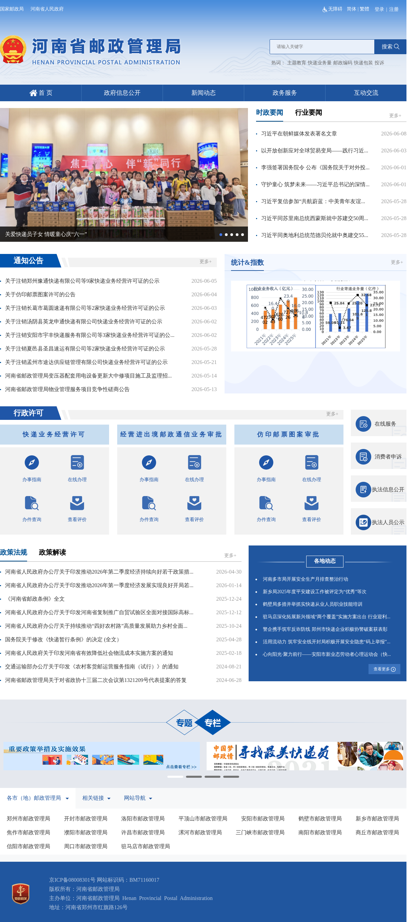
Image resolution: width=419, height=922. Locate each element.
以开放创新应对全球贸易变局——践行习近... (314, 150)
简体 (351, 9)
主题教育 (296, 62)
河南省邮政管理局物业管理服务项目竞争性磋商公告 (67, 389)
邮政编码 (342, 62)
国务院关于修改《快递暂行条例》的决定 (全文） (63, 639)
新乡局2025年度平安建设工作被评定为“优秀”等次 (314, 591)
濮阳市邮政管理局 (85, 832)
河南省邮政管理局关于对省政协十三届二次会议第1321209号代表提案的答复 (96, 680)
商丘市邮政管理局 (377, 832)
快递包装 (363, 62)
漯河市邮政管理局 (200, 832)
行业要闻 (308, 112)
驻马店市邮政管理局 (145, 846)
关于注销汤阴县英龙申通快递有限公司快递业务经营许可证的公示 (83, 321)
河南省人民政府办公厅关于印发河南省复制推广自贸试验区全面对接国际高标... (99, 612)
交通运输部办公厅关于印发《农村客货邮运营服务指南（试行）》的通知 (92, 666)
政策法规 (13, 552)
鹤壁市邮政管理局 (320, 818)
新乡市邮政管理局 (377, 818)
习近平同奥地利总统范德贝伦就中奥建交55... (314, 235)
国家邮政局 (12, 9)
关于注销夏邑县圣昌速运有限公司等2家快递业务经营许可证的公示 (85, 348)
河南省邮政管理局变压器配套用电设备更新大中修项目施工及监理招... (88, 376)
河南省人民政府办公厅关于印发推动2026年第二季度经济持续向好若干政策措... (99, 572)
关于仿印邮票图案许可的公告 (40, 294)
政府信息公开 (122, 92)
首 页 (41, 92)
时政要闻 (269, 112)
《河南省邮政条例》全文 (35, 599)
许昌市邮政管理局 (143, 832)
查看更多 (385, 669)
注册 (394, 9)
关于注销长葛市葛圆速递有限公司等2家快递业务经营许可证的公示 (85, 308)
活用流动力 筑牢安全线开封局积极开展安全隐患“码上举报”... (326, 641)
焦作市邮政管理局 (28, 832)
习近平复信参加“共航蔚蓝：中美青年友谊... (313, 201)
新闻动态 (203, 92)
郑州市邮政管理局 (28, 818)
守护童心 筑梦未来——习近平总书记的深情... (315, 184)
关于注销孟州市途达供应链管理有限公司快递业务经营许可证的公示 (86, 362)
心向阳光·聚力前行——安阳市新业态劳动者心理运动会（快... (327, 654)
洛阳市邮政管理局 (143, 818)
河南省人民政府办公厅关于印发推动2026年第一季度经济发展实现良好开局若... (99, 585)
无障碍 (333, 9)
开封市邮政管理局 (85, 818)
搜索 (390, 46)
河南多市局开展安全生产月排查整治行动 (305, 579)
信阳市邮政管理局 (28, 846)
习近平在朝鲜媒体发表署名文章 (299, 133)
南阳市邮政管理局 (320, 832)
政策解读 (52, 552)
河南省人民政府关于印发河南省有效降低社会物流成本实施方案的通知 (89, 653)
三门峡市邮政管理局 (260, 832)
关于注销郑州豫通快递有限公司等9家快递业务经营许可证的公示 (82, 281)
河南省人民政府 (47, 9)
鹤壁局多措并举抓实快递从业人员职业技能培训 (312, 604)
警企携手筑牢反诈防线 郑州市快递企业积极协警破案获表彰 (325, 629)
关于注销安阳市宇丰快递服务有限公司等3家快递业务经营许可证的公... (89, 335)
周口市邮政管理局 (85, 846)
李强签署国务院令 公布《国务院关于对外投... (315, 167)
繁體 (364, 9)
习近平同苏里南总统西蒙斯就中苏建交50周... (314, 218)
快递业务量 (320, 62)
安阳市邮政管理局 (263, 818)
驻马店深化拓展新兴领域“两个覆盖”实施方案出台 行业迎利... (326, 616)
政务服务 (285, 92)
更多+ (395, 115)
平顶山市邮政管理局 (203, 818)
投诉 (379, 62)
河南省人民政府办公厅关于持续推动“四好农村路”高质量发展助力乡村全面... (96, 626)
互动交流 (366, 92)
